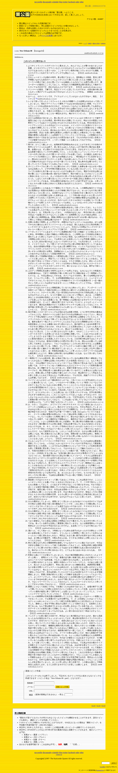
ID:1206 (98, 705)
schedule (55, 2)
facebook (71, 2)
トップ (85, 43)
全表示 (90, 43)
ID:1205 (93, 705)
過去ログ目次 (96, 43)
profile (39, 2)
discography (47, 2)
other (82, 2)
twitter (65, 2)
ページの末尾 (47, 36)
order (77, 2)
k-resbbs (102, 767)
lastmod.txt (100, 770)
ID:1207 (103, 705)
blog (60, 2)
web (36, 98)
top (35, 2)
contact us (59, 754)
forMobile (103, 43)
